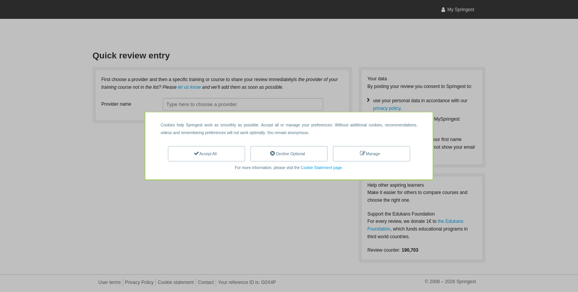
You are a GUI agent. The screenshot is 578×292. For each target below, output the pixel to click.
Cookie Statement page (321, 168)
